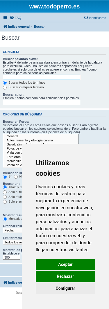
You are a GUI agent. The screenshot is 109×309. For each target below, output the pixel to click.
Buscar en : (11, 183)
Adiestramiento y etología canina (40, 140)
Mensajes (12, 218)
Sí (7, 176)
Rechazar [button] (65, 276)
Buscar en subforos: (18, 173)
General (40, 136)
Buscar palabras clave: (20, 59)
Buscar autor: (13, 94)
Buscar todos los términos (24, 82)
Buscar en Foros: (16, 121)
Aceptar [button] (65, 264)
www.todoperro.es (54, 6)
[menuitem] (15, 17)
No (19, 176)
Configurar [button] (65, 288)
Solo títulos (13, 197)
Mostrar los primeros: (19, 250)
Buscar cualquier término (23, 87)
